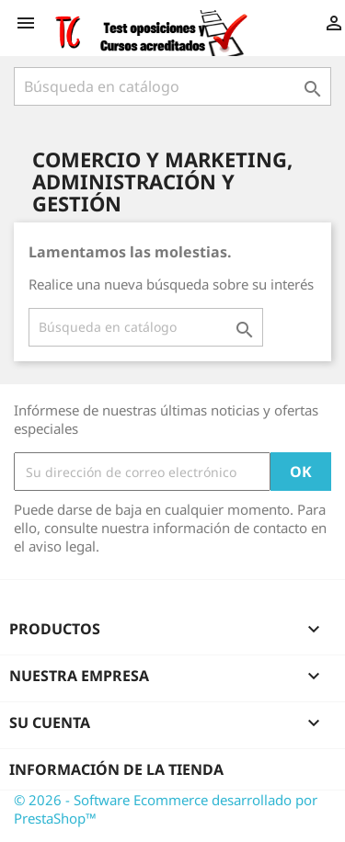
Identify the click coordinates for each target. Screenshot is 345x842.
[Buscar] (172, 86)
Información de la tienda (116, 769)
